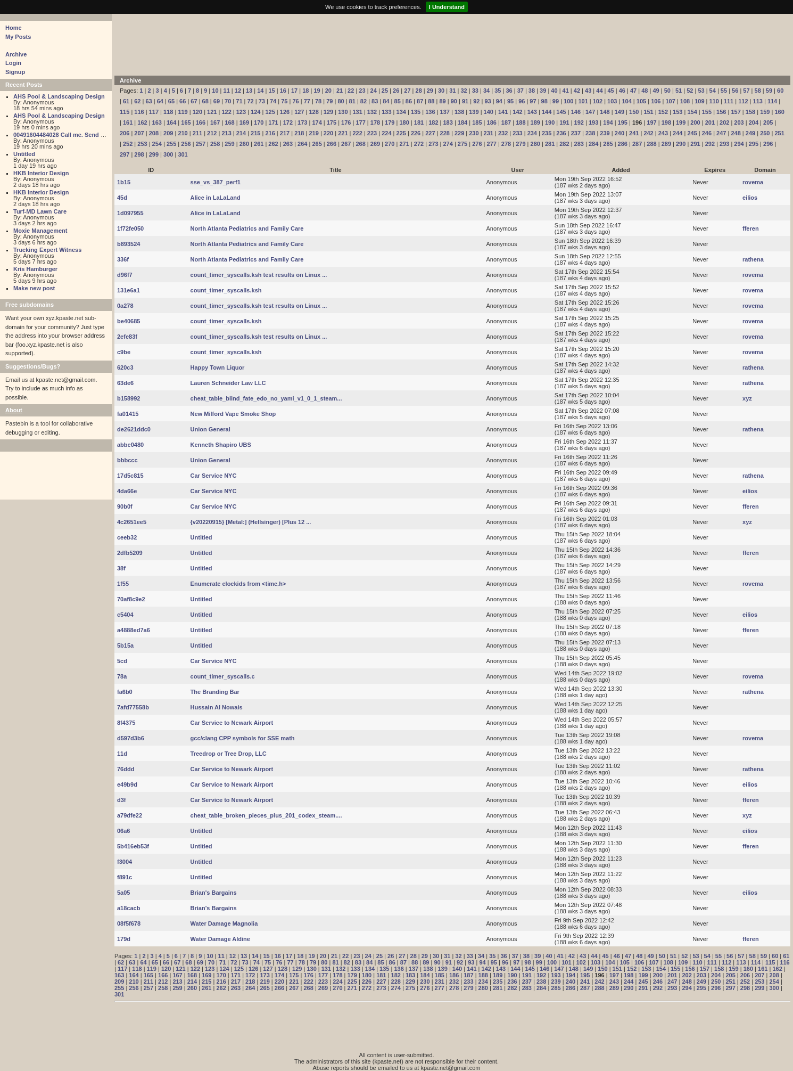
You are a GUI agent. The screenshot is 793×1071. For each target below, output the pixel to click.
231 (488, 133)
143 (532, 112)
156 (721, 112)
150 (634, 112)
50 (667, 90)
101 (583, 101)
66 (182, 101)
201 (710, 122)
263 (288, 144)
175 (331, 122)
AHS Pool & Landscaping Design (59, 96)
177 (360, 122)
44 (599, 90)
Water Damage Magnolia (224, 923)
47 (633, 90)
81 (352, 101)
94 (499, 101)
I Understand (447, 7)
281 (550, 144)
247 (721, 133)
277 (492, 144)
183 (447, 122)
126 (285, 112)
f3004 (124, 862)
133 (386, 112)
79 (329, 101)
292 (710, 144)
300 (168, 154)
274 (447, 144)
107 (670, 101)
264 (302, 144)
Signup (15, 72)
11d (122, 753)
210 (182, 133)
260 (244, 144)
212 (212, 133)
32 (463, 90)
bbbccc (127, 460)
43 (588, 90)
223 (372, 133)
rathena (753, 259)
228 (445, 133)
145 (561, 112)
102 (597, 101)
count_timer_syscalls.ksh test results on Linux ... (259, 275)
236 (561, 133)
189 (535, 122)
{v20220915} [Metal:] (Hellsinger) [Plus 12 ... (251, 522)
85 (397, 101)
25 (385, 90)
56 (735, 90)
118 (168, 112)
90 (454, 101)
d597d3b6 (130, 738)
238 (590, 133)
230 (473, 133)
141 (503, 112)
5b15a (125, 645)
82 (363, 101)
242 (648, 133)
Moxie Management (40, 230)
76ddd (125, 769)
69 (216, 101)
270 (389, 144)
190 (550, 122)
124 (255, 112)
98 (544, 101)
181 (419, 122)
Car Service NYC (214, 475)
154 (692, 112)
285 (608, 144)
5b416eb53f (133, 846)
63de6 (125, 383)
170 (258, 122)
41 (566, 90)
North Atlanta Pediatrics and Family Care (247, 228)
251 (779, 133)
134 (401, 112)
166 (200, 122)
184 (462, 122)
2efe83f (127, 336)
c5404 (125, 614)
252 (128, 144)
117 (154, 112)
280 (535, 144)
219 (313, 133)
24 (373, 90)
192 (579, 122)
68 (205, 101)
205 (768, 122)
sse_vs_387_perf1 (216, 182)
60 (780, 90)
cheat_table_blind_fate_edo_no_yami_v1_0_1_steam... (266, 398)
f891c (124, 877)
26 (396, 90)
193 (593, 122)
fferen (750, 228)
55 (724, 90)
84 (386, 101)
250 (765, 133)
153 (677, 112)
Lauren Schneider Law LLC (228, 383)
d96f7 (125, 275)
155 (707, 112)
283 (579, 144)
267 (346, 144)
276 (477, 144)
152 (663, 112)
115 (124, 112)
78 (318, 101)
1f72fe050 (130, 228)
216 (270, 133)
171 (273, 122)
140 (488, 112)
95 (510, 101)
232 (503, 133)
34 (486, 90)
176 (346, 122)
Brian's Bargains (214, 892)
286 (622, 144)
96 (521, 101)
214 (241, 133)
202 (724, 122)
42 (577, 90)
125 (270, 112)
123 (241, 112)
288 (651, 144)
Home (13, 27)
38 (531, 90)
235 (546, 133)
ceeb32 (127, 537)
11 (227, 90)
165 (186, 122)
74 (273, 101)
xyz (747, 398)
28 (419, 90)
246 (707, 133)
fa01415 (127, 414)
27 (407, 90)
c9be (123, 352)
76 (295, 101)
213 (226, 133)
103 (612, 101)
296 (768, 144)
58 (758, 90)
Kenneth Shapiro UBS (221, 445)
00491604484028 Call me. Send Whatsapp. (71, 135)
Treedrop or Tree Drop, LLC (229, 753)
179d (123, 939)
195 (622, 122)
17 (294, 90)
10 (215, 90)
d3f (121, 800)
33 (475, 90)
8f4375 (126, 723)
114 (772, 101)
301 (182, 154)
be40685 (128, 321)
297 (124, 154)
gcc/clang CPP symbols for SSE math (243, 738)
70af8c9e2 (131, 599)
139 (473, 112)
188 (520, 122)
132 (372, 112)
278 (506, 144)
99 (555, 101)
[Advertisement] (378, 43)
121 (212, 112)
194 (608, 122)
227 (430, 133)
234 (532, 133)
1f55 (123, 584)
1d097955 (130, 213)
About (13, 410)
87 (420, 101)
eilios (749, 197)
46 (622, 90)
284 (593, 144)
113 (758, 101)
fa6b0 (125, 692)
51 (678, 90)
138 (459, 112)
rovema (752, 182)
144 (546, 112)
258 (215, 144)
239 (604, 133)
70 (228, 101)
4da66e (127, 491)
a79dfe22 (129, 815)
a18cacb (128, 908)
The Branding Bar (215, 692)
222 (357, 133)
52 (690, 90)
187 (506, 122)
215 (255, 133)
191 (564, 122)
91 (465, 101)
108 (685, 101)
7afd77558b (133, 707)
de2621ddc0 (134, 429)
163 (157, 122)
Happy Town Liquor (218, 367)
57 (746, 90)
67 (194, 101)
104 (626, 101)
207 (139, 133)
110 (714, 101)
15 (271, 90)
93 (487, 101)
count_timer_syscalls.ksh (226, 290)
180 (404, 122)
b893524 (128, 244)
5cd (122, 661)
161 (128, 122)
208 (154, 133)
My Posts (18, 37)
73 (262, 101)
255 (171, 144)
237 (576, 133)
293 (724, 144)
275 (462, 144)
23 (362, 90)
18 (305, 90)
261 (258, 144)
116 (139, 112)
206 (124, 133)
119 (182, 112)
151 (648, 112)
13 (249, 90)
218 (299, 133)
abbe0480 (130, 445)
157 (735, 112)
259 (229, 144)
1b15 (123, 182)
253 (142, 144)
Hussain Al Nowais (217, 707)
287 (637, 144)
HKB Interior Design (41, 173)
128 (313, 112)
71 (239, 101)
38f (121, 568)
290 (680, 144)
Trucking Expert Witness (47, 250)
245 (692, 133)
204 (753, 122)
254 (157, 144)
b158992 (128, 398)
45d (122, 197)
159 (765, 112)
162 (142, 122)
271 (404, 144)
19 (316, 90)
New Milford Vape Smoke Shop (233, 414)
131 (357, 112)
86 (409, 101)
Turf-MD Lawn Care (40, 211)
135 (415, 112)
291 (695, 144)
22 (351, 90)
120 (197, 112)
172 (288, 122)
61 (126, 101)
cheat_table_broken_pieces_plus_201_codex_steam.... (266, 815)
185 (477, 122)
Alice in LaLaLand (216, 197)
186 (492, 122)
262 (273, 144)
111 (728, 101)
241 (634, 133)
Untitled (24, 154)
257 (200, 144)
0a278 (125, 306)
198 (666, 122)
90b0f (125, 506)
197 (651, 122)
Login (13, 63)
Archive (16, 54)
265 (316, 144)
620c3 (125, 367)
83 (374, 101)
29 (430, 90)
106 (655, 101)
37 (520, 90)
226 (415, 133)
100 (568, 101)
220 (328, 133)
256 (186, 144)
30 (441, 90)
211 (197, 133)
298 (139, 154)
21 (339, 90)
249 (750, 133)
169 (244, 122)
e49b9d (127, 784)
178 (375, 122)
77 (307, 101)
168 (229, 122)
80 (340, 101)
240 (619, 133)
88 (431, 101)
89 (442, 101)
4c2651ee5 (131, 522)
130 (343, 112)
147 (590, 112)
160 (779, 112)
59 (769, 90)
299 (154, 154)
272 (419, 144)
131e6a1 (128, 290)
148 (604, 112)
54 (712, 90)
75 (284, 101)
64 (160, 101)
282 (564, 144)
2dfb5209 (130, 553)
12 (238, 90)
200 (695, 122)
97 (533, 101)
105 (641, 101)
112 (743, 101)
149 (619, 112)
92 (476, 101)
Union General (210, 429)
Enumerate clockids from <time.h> (238, 584)
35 (497, 90)
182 (433, 122)
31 (452, 90)
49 (655, 90)
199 (680, 122)
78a (122, 676)
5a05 (123, 892)
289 (666, 144)
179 (389, 122)
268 (360, 144)
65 (171, 101)
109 (699, 101)
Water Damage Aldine (220, 939)
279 (520, 144)
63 (148, 101)
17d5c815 (130, 475)
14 (260, 90)
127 (299, 112)
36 (509, 90)
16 (283, 90)
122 (226, 112)
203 (739, 122)
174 (316, 122)
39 (543, 90)
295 (753, 144)
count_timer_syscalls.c (223, 676)
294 (739, 144)
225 (401, 133)
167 (215, 122)
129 (328, 112)
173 (302, 122)
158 (750, 112)
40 (554, 90)
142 (517, 112)
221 (343, 133)
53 (701, 90)
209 (168, 133)
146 (576, 112)
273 (433, 144)
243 (663, 133)
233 (517, 133)
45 (611, 90)
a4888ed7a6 (133, 630)
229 (459, 133)
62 (137, 101)
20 (328, 90)
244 (677, 133)
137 (445, 112)
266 (331, 144)
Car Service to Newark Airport (232, 723)
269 (375, 144)
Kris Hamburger (35, 269)
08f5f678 (129, 923)
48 (644, 90)
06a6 (123, 831)
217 (285, 133)
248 (735, 133)
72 (250, 101)
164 (171, 122)
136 (430, 112)
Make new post (34, 288)
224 (386, 133)
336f (123, 259)
